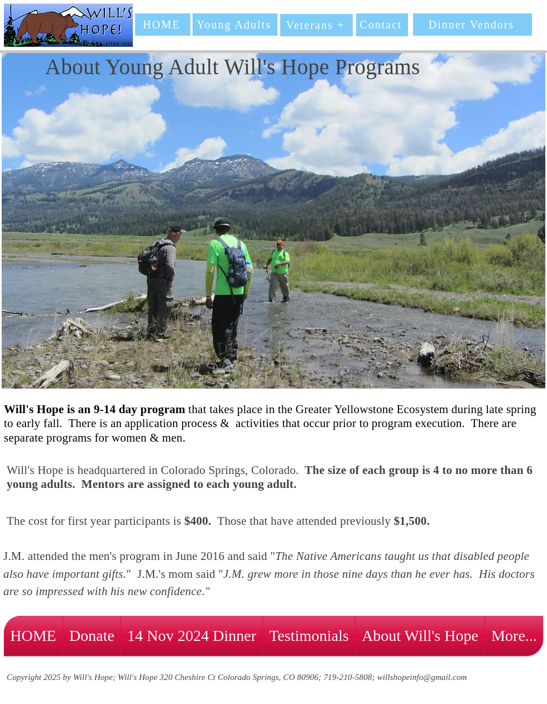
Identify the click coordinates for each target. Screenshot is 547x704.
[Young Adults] (235, 24)
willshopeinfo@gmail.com (422, 677)
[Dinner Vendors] (472, 24)
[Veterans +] (316, 25)
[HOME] (162, 24)
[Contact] (382, 24)
